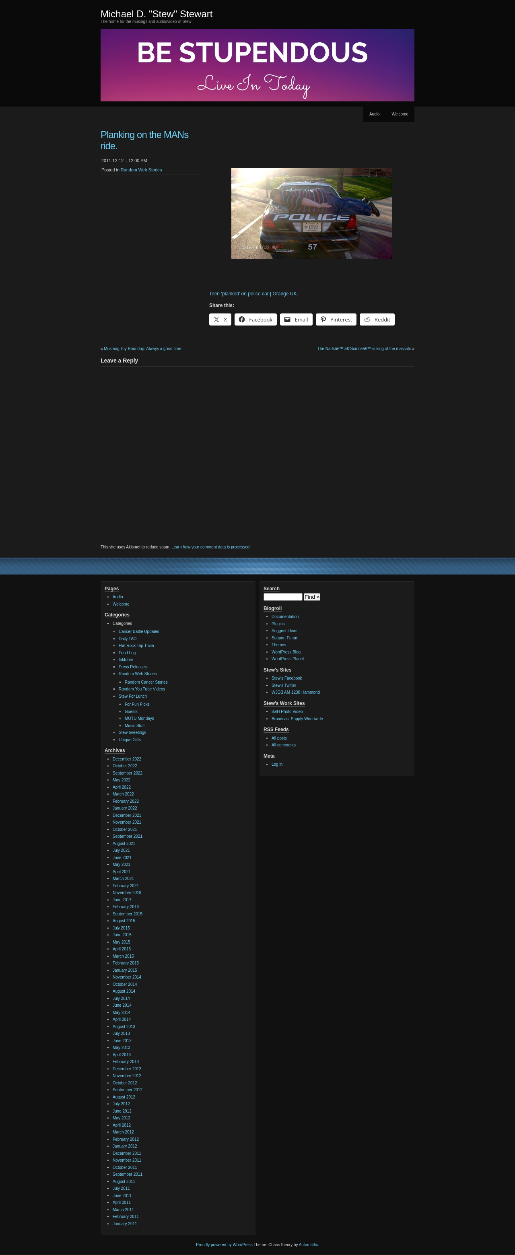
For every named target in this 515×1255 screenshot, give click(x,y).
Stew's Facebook (287, 678)
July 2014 (121, 998)
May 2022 (121, 780)
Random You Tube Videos (142, 689)
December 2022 (127, 759)
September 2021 (127, 836)
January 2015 (125, 970)
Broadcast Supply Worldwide (297, 719)
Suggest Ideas (284, 631)
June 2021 (122, 857)
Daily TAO (128, 639)
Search (272, 588)
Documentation (285, 616)
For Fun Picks (137, 704)
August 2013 (124, 1026)
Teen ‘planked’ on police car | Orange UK (253, 294)
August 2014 (124, 991)
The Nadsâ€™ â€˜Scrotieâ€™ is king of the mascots (364, 348)
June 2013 (122, 1041)
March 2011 (123, 1210)
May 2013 (121, 1047)
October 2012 (125, 1083)
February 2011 (126, 1216)
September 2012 (127, 1090)
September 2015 (127, 914)
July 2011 (121, 1188)
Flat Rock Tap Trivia (136, 645)
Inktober (126, 659)
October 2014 (125, 984)
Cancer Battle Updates (139, 631)
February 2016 (126, 907)
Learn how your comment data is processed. (211, 547)
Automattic (308, 1245)
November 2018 (127, 892)
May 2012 (121, 1118)
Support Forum (285, 638)
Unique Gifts (130, 740)
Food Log (127, 653)
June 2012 (122, 1111)
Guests (131, 711)
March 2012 (123, 1132)
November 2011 (127, 1160)
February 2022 (126, 801)
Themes (279, 645)
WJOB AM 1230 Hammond (296, 692)
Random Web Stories (141, 169)
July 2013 (121, 1033)
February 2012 (126, 1139)
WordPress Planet (288, 659)
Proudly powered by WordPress (224, 1245)
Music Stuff (134, 725)
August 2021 (124, 843)
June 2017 (122, 900)
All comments (284, 745)
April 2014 (122, 1019)
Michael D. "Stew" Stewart (156, 13)
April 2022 (122, 787)
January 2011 (125, 1224)
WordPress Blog (286, 652)
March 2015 (123, 956)
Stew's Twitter (284, 685)
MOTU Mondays (139, 718)
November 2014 (127, 977)
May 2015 (121, 942)
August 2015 (124, 921)
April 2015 (122, 949)
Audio (374, 114)
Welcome (400, 114)
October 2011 (125, 1167)
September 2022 (127, 773)
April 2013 (122, 1055)
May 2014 (121, 1012)
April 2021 (122, 872)
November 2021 (127, 822)
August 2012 (124, 1097)
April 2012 (122, 1125)
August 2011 (124, 1181)
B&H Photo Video (287, 711)
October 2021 (125, 829)
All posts (279, 738)
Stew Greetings (132, 732)
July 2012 (121, 1104)
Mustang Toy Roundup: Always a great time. (143, 348)
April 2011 (122, 1202)
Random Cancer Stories (146, 682)
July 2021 (121, 850)
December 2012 (127, 1069)
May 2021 (121, 864)
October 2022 (125, 766)
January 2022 (125, 808)
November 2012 (127, 1076)
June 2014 (122, 1005)
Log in (277, 764)
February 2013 (126, 1061)
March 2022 (123, 794)
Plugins (278, 624)
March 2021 (123, 878)
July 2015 (121, 928)
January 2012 (125, 1146)
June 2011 (122, 1195)
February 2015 (126, 963)
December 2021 (127, 815)
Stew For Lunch (133, 696)
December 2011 (127, 1153)
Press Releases (133, 667)
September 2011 (127, 1174)
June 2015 (122, 935)
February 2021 (126, 886)
